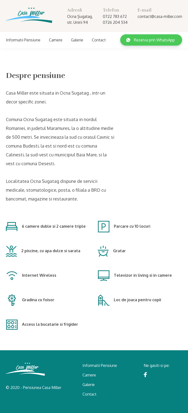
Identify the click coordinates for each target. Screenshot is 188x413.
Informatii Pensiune (23, 40)
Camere (55, 40)
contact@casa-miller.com (160, 16)
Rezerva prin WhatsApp (150, 40)
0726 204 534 (115, 22)
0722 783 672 (115, 16)
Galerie (77, 40)
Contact (99, 40)
